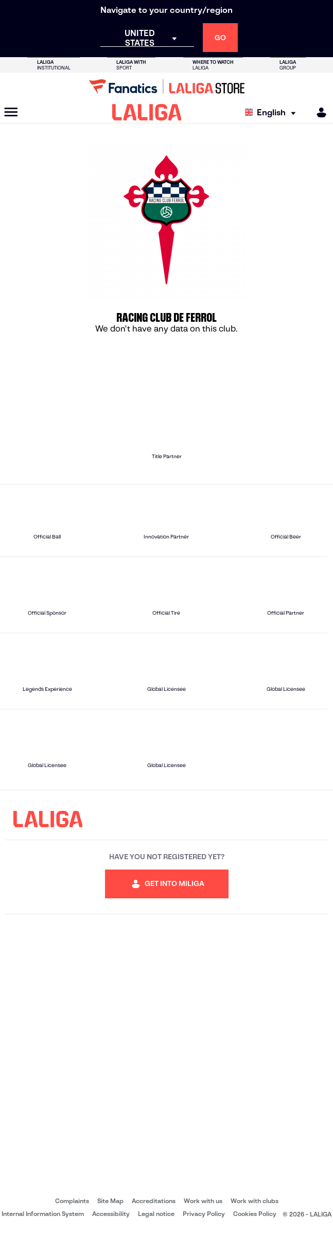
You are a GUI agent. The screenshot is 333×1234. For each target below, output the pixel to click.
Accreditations (154, 1200)
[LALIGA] (147, 112)
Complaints (72, 1200)
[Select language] (273, 112)
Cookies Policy (254, 1213)
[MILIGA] (318, 112)
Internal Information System (43, 1213)
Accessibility (111, 1213)
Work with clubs (254, 1200)
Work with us (203, 1200)
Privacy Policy (204, 1213)
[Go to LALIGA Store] (166, 86)
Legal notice (156, 1213)
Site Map (110, 1200)
